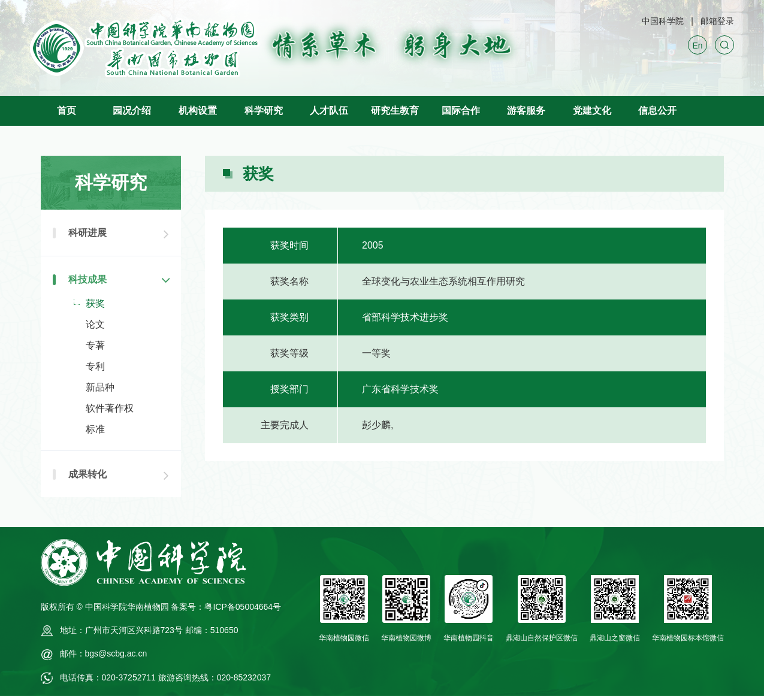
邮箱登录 (717, 21)
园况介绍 (132, 110)
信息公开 (657, 110)
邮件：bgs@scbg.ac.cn (103, 653)
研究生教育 (395, 110)
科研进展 (87, 233)
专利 (95, 366)
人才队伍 (329, 110)
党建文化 (592, 110)
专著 (95, 345)
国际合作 (461, 110)
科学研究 (263, 110)
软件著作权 (110, 408)
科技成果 (87, 279)
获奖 (95, 303)
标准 (95, 429)
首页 (66, 110)
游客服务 (526, 110)
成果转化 (87, 474)
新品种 (100, 387)
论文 (95, 324)
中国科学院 (663, 21)
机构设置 (198, 110)
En (697, 45)
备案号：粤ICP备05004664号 (226, 607)
